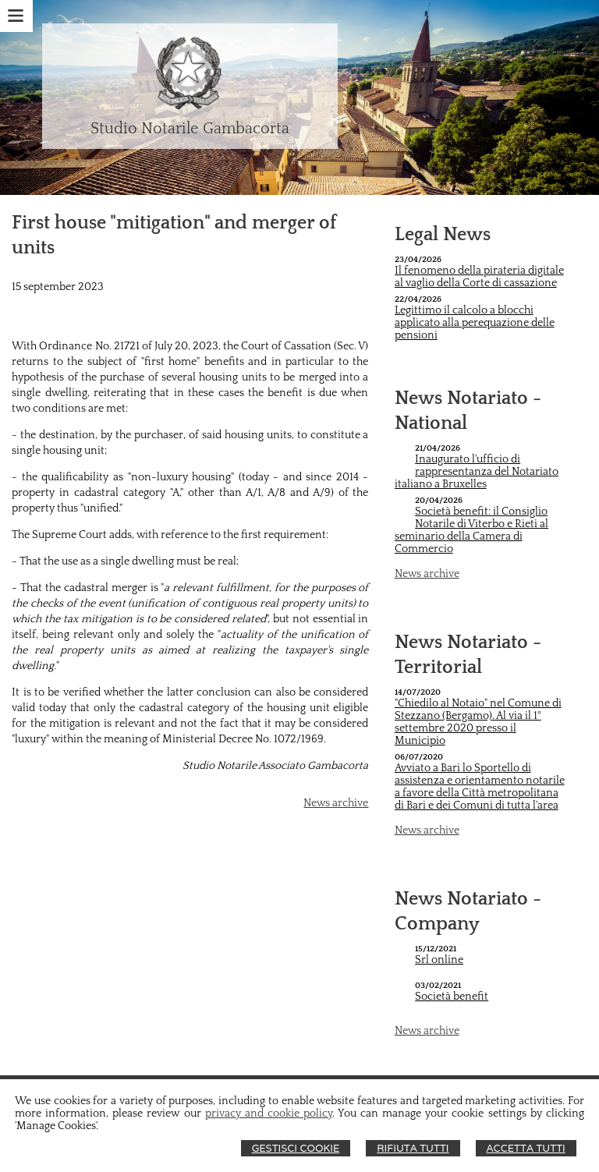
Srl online (439, 960)
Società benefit (451, 996)
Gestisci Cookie (296, 1148)
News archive (335, 803)
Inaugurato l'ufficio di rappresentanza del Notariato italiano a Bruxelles (477, 471)
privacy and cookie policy (268, 1113)
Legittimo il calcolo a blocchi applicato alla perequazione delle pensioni (475, 323)
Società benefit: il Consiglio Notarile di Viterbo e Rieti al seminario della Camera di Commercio (472, 530)
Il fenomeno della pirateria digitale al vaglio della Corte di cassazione (479, 276)
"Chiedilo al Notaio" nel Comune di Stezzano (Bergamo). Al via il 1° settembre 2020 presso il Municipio (478, 722)
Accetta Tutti (526, 1148)
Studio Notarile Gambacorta (189, 128)
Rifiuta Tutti (412, 1148)
